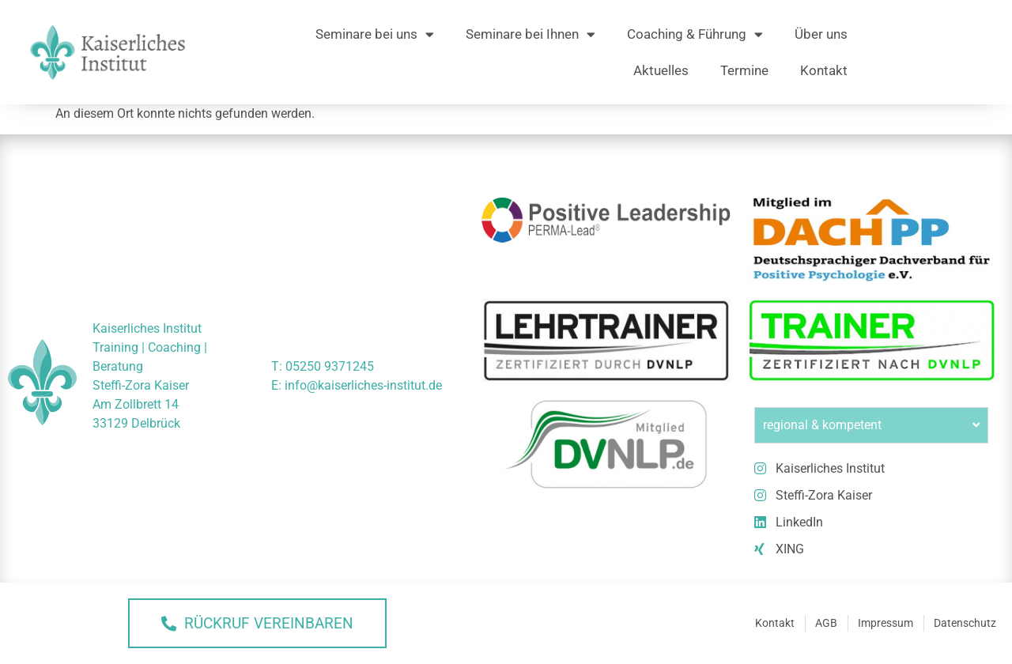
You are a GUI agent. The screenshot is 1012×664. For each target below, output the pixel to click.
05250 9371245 (329, 366)
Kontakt (824, 70)
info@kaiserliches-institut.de (363, 385)
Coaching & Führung (695, 34)
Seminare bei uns (374, 34)
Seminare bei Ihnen (530, 34)
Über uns (821, 34)
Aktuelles (661, 70)
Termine (744, 70)
